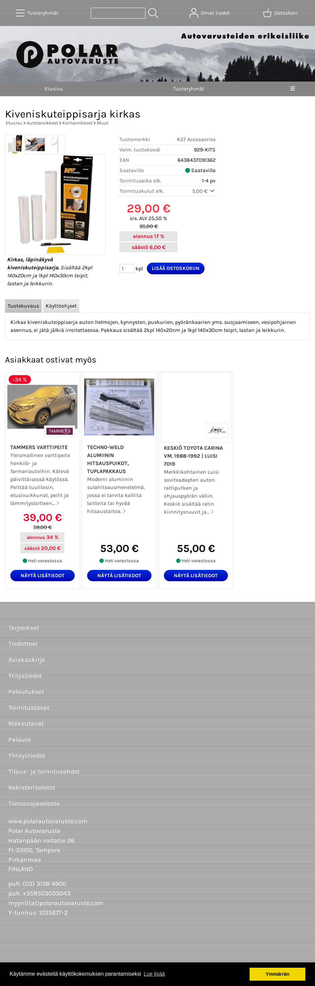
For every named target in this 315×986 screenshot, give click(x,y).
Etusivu (53, 89)
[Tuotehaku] (118, 13)
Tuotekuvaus (23, 306)
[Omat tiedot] (210, 13)
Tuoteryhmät (188, 89)
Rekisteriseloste (31, 787)
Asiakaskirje (26, 659)
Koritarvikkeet (77, 123)
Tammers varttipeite (39, 447)
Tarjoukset (23, 627)
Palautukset (26, 691)
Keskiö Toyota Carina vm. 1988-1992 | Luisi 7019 (193, 456)
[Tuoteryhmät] (37, 13)
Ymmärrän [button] (277, 974)
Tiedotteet (23, 643)
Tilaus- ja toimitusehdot (44, 771)
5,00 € (204, 191)
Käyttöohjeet (61, 306)
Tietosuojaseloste (34, 803)
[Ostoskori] (281, 13)
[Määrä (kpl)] (126, 268)
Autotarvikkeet (42, 123)
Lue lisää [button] (154, 974)
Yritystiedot (25, 675)
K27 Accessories (196, 139)
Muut (102, 123)
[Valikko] (292, 89)
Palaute (19, 739)
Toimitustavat (28, 707)
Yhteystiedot (26, 755)
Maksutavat (26, 723)
